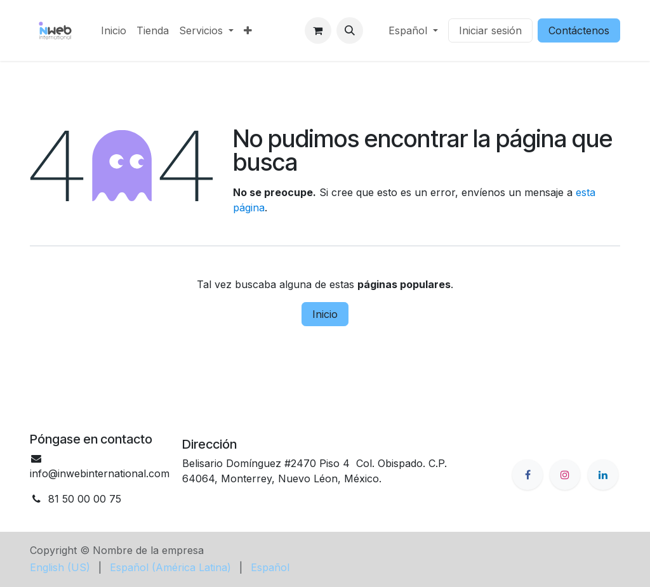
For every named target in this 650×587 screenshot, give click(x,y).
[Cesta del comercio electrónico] (318, 30)
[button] (349, 30)
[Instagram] (565, 474)
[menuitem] (113, 30)
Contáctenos (578, 30)
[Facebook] (527, 474)
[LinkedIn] (603, 474)
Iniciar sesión (490, 30)
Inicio (325, 314)
